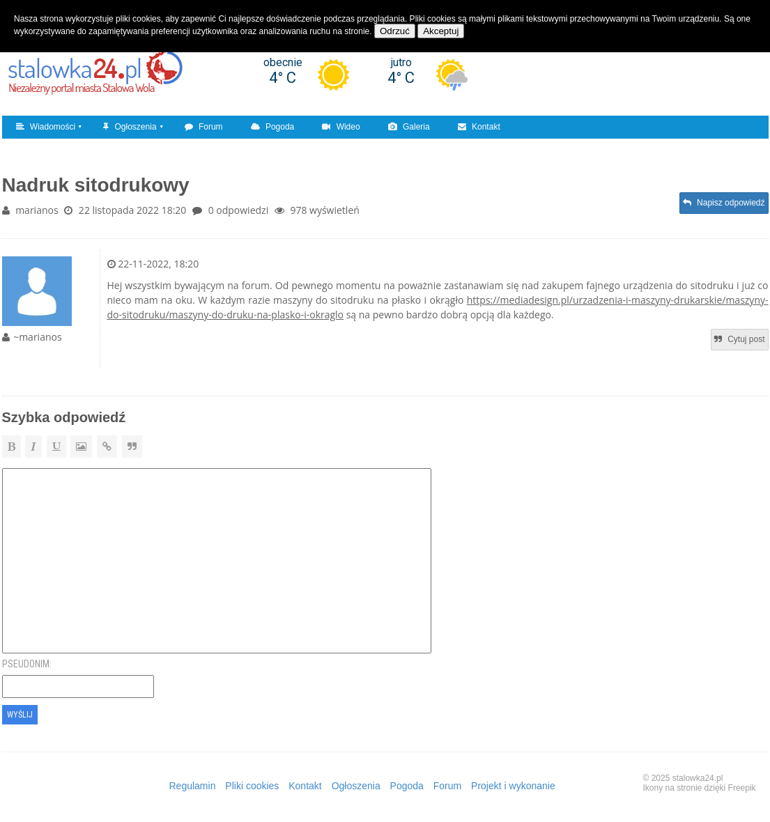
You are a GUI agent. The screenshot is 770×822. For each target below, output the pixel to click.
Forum (204, 127)
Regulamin (192, 785)
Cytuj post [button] (739, 339)
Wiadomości (46, 127)
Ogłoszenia (129, 127)
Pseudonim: (27, 663)
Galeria (409, 127)
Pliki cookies (252, 785)
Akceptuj (441, 31)
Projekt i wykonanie (513, 785)
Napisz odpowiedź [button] (724, 203)
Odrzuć (395, 31)
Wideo (341, 127)
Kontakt (479, 127)
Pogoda (273, 127)
